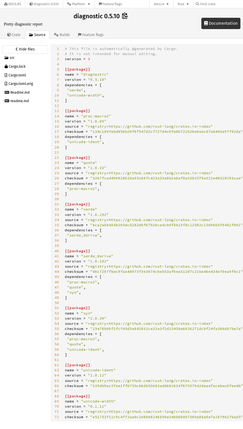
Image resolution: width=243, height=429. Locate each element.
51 (57, 307)
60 (57, 354)
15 (57, 121)
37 (57, 235)
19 (57, 141)
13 (57, 110)
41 (57, 256)
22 (57, 157)
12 (57, 105)
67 (57, 391)
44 (57, 271)
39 (57, 245)
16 (57, 126)
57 (57, 339)
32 (57, 209)
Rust (181, 4)
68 (57, 396)
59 (57, 349)
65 (57, 380)
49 (57, 297)
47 (57, 287)
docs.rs (159, 4)
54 (57, 323)
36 (57, 230)
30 (57, 199)
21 (57, 152)
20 (57, 147)
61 (57, 359)
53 (57, 318)
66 (57, 385)
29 (57, 193)
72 (57, 417)
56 (57, 333)
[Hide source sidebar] (25, 49)
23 (57, 162)
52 (57, 313)
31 (57, 204)
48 (57, 292)
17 (57, 131)
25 (57, 173)
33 (57, 214)
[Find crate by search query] (221, 4)
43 (57, 266)
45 (57, 276)
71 (57, 411)
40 (57, 251)
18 (57, 136)
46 (57, 282)
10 (57, 95)
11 (57, 100)
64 (57, 375)
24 (57, 167)
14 (57, 116)
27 (57, 183)
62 (57, 365)
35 (57, 225)
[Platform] (79, 4)
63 (57, 370)
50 (57, 302)
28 (57, 188)
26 (57, 178)
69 (57, 401)
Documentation (221, 23)
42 (57, 261)
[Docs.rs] (12, 4)
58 (57, 344)
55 (57, 328)
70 (57, 406)
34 (57, 219)
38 (57, 240)
